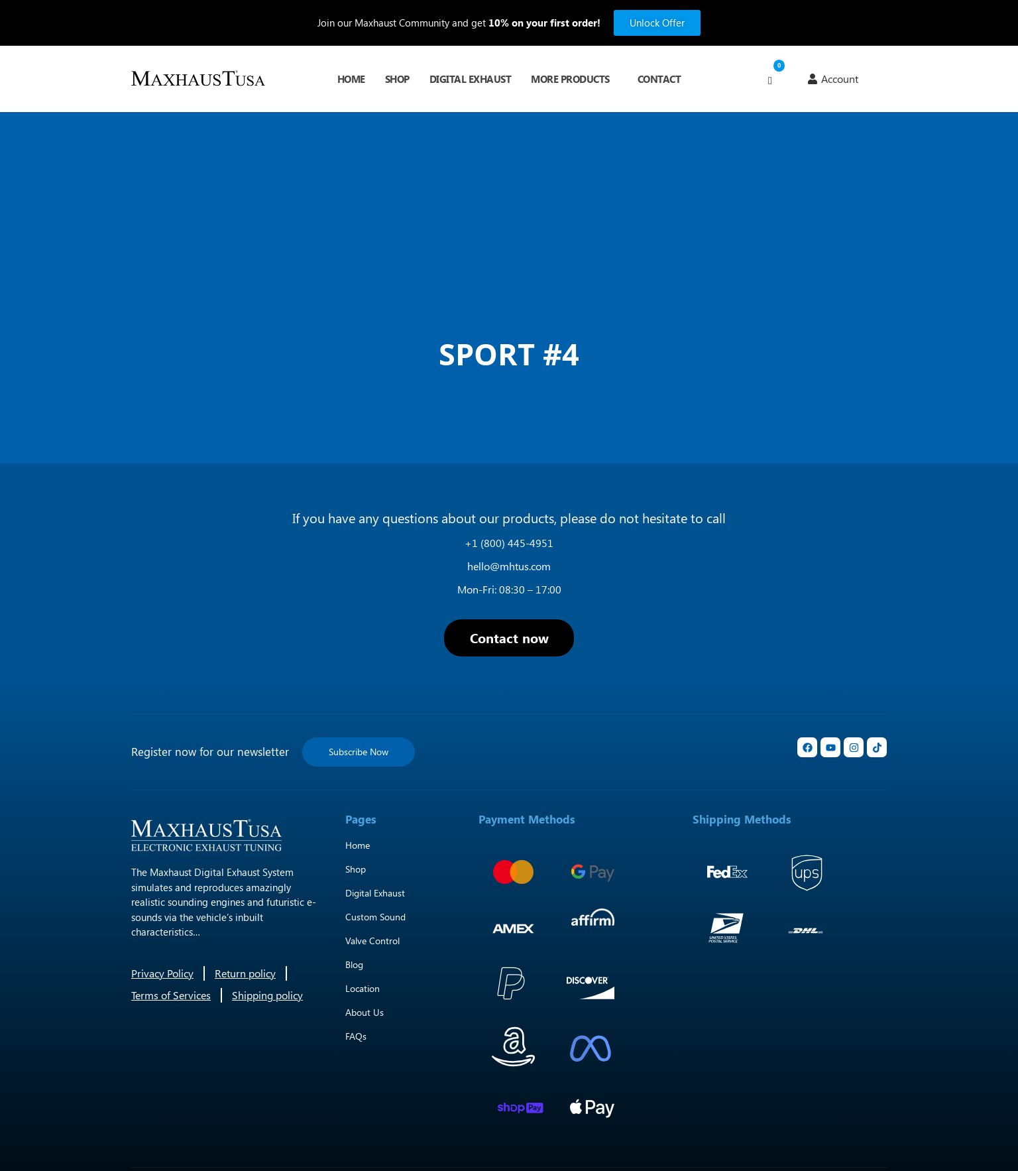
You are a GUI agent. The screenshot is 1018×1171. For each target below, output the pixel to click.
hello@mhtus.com (509, 566)
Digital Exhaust (470, 79)
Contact (659, 79)
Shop (397, 79)
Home (351, 79)
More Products (570, 79)
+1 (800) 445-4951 (509, 543)
